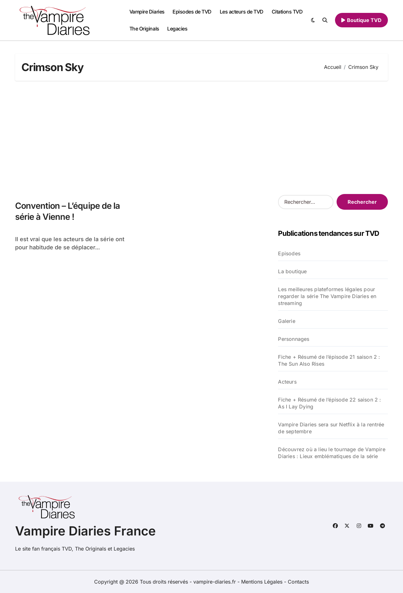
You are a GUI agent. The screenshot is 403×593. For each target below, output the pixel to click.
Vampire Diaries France (85, 531)
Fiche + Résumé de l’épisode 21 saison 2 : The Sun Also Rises (329, 360)
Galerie (286, 321)
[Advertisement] (202, 137)
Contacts (298, 582)
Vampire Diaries (147, 11)
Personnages (293, 339)
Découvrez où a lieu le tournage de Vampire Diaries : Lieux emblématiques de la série (331, 452)
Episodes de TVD (192, 11)
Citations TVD (287, 11)
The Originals (144, 28)
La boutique (292, 271)
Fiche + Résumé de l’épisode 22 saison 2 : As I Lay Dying (329, 403)
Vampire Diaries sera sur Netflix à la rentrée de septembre (331, 428)
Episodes (289, 253)
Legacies (177, 28)
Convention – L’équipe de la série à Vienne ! (67, 211)
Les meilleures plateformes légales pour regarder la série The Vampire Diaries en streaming (327, 296)
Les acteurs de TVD (242, 11)
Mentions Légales (262, 582)
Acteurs (287, 382)
